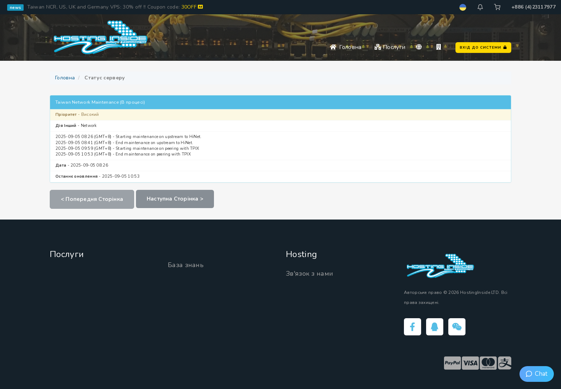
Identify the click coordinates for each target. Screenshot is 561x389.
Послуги (390, 47)
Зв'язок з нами (309, 273)
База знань (186, 265)
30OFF (192, 7)
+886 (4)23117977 (533, 7)
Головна (346, 47)
